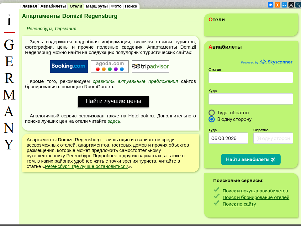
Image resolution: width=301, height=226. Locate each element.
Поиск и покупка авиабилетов (255, 190)
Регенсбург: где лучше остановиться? (86, 166)
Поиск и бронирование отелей (256, 197)
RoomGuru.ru (98, 86)
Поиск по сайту (239, 204)
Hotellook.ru (141, 115)
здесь (114, 121)
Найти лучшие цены (113, 101)
